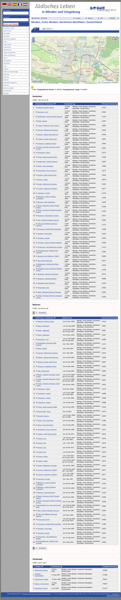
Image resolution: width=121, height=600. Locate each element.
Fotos (5, 42)
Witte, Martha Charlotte (49, 292)
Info (101, 18)
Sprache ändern (9, 88)
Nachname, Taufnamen (46, 104)
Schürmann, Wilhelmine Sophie (50, 247)
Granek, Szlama (43, 416)
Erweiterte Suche (9, 28)
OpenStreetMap (106, 82)
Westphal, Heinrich (48, 274)
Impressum (115, 594)
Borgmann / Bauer (41, 570)
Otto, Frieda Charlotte (48, 220)
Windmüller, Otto (43, 288)
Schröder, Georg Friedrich (50, 243)
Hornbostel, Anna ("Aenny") (47, 170)
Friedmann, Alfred (44, 152)
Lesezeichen (8, 91)
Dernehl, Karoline (48, 130)
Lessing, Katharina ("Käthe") (47, 188)
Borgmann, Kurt (43, 339)
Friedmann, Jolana (44, 393)
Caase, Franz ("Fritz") (48, 125)
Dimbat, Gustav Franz (47, 139)
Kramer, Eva (42, 438)
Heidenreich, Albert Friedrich (47, 161)
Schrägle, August (44, 238)
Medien (90, 18)
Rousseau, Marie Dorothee (49, 229)
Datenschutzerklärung (113, 595)
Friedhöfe (7, 63)
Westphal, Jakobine (47, 279)
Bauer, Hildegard (43, 326)
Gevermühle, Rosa (44, 411)
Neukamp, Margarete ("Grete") (48, 216)
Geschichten (8, 50)
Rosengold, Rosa (44, 519)
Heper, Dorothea (45, 166)
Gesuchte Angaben (10, 39)
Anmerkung (47, 29)
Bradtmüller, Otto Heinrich (50, 116)
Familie (39, 567)
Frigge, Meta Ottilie (47, 157)
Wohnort (67, 318)
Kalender (6, 74)
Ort (36, 29)
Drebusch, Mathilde (47, 143)
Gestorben (70, 104)
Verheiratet (57, 567)
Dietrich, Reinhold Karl (48, 134)
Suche (45, 18)
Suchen (78, 18)
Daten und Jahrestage (11, 72)
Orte (5, 66)
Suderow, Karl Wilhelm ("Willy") (48, 256)
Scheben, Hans (45, 234)
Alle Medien (7, 61)
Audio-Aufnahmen (10, 53)
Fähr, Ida (43, 371)
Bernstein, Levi (43, 112)
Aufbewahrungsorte (10, 83)
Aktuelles (7, 36)
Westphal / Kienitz (41, 588)
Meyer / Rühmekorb (42, 584)
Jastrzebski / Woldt (41, 579)
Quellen (6, 80)
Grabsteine (7, 47)
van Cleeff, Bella (45, 261)
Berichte (6, 77)
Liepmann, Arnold (44, 193)
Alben (5, 58)
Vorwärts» (42, 313)
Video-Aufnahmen (9, 55)
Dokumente (7, 44)
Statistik (6, 85)
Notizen (6, 69)
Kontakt (6, 93)
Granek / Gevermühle (39, 575)
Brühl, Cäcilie (42, 121)
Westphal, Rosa (46, 283)
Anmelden (7, 33)
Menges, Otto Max (46, 202)
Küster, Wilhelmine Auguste (47, 184)
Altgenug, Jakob (45, 107)
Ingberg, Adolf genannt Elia (47, 175)
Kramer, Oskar (43, 179)
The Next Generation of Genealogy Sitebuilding (36, 594)
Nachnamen (8, 31)
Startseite (37, 18)
